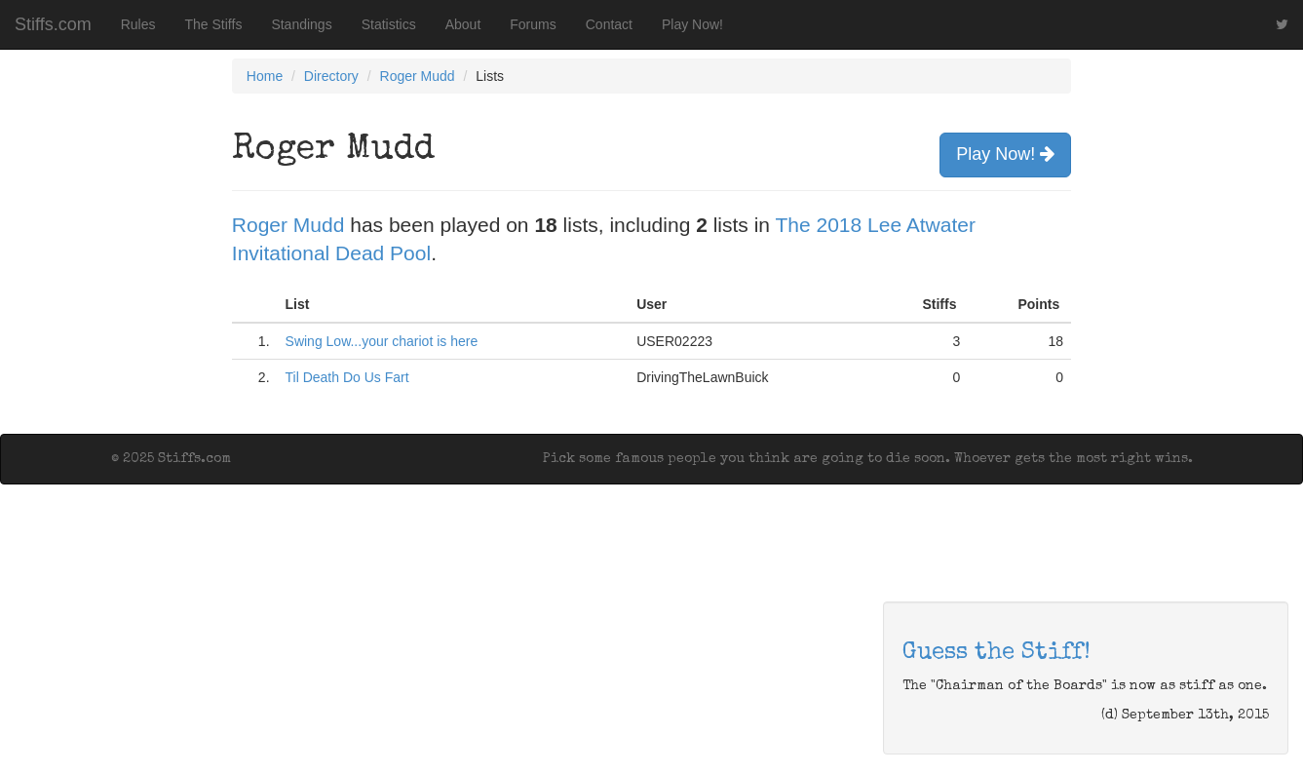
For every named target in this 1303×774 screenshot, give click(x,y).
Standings (301, 24)
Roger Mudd (417, 76)
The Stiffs (214, 24)
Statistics (389, 24)
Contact (609, 24)
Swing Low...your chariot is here (382, 341)
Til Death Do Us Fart (347, 377)
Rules (138, 24)
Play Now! (692, 24)
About (463, 24)
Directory (331, 76)
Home (265, 76)
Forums (533, 24)
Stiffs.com (53, 24)
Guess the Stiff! (996, 653)
